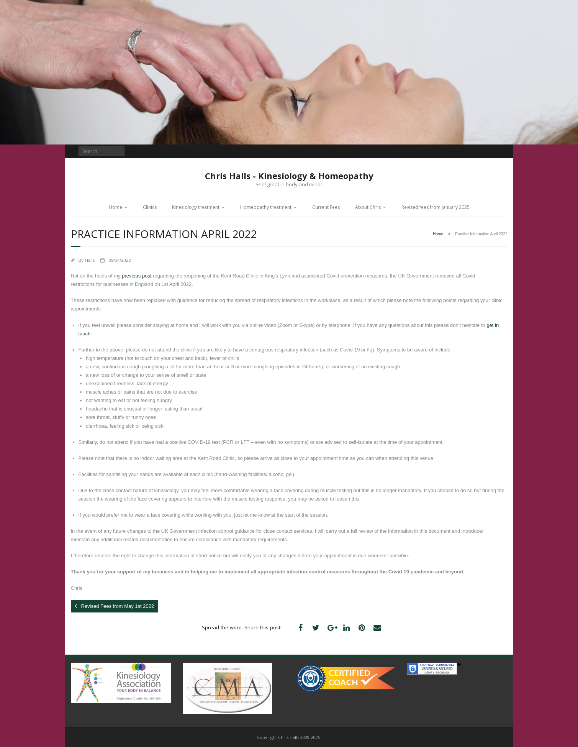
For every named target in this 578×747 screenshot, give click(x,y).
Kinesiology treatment (195, 207)
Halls (90, 260)
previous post (136, 276)
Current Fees (326, 207)
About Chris (368, 207)
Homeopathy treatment (265, 207)
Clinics (150, 207)
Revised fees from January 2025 (435, 207)
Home (115, 207)
